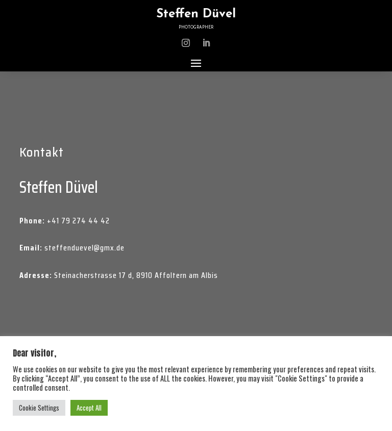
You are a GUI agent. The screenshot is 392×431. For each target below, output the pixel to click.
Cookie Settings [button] (39, 407)
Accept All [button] (89, 407)
